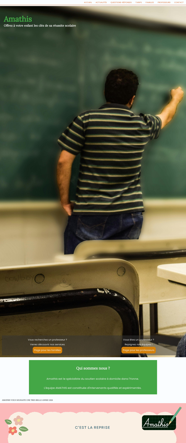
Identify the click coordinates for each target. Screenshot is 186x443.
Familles (150, 2)
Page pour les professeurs (138, 350)
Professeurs (164, 2)
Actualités (101, 2)
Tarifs (138, 2)
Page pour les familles (47, 350)
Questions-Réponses (121, 2)
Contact (179, 2)
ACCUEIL (88, 2)
